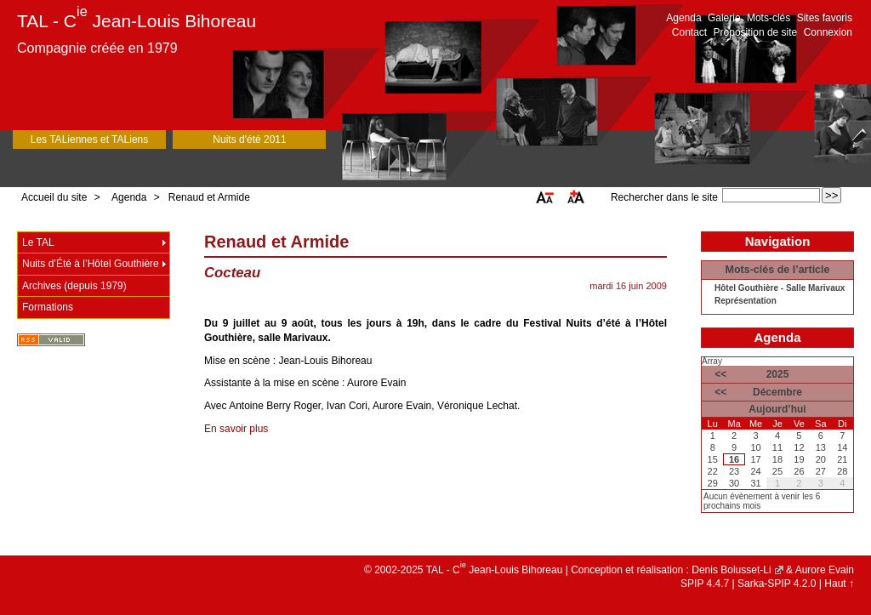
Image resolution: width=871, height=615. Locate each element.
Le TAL (38, 242)
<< (720, 374)
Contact (689, 32)
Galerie (724, 18)
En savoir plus (236, 429)
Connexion (828, 32)
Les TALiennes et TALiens (90, 139)
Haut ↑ (839, 583)
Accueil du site (54, 197)
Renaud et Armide (209, 197)
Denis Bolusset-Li (731, 570)
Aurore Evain (824, 570)
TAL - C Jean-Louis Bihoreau (136, 21)
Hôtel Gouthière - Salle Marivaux (779, 288)
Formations (47, 307)
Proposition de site (756, 32)
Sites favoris (824, 18)
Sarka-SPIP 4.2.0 (777, 583)
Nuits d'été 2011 (249, 139)
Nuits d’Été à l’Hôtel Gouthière (90, 264)
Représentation (745, 301)
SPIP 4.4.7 (704, 583)
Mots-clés (768, 18)
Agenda (683, 18)
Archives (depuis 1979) (74, 286)
